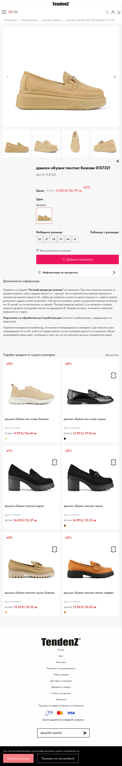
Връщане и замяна (61, 687)
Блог (61, 656)
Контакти (61, 662)
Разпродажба (29, 20)
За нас (61, 649)
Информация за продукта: (58, 272)
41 (75, 239)
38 (53, 239)
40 (68, 239)
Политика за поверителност (61, 668)
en (16, 11)
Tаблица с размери (104, 232)
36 (39, 239)
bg (11, 11)
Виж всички (112, 355)
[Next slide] (114, 77)
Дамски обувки (51, 20)
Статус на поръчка (61, 693)
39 (60, 239)
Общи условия (61, 674)
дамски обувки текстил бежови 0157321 (90, 20)
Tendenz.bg (10, 20)
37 (46, 239)
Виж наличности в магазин (53, 250)
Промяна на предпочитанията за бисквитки (61, 705)
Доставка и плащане (61, 680)
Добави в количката (77, 259)
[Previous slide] (7, 77)
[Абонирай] (85, 732)
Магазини (61, 699)
